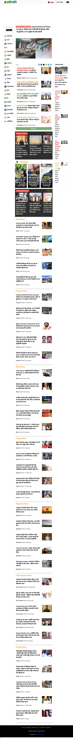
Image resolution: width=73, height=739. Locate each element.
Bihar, (23, 378)
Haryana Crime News (23, 27)
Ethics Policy (34, 727)
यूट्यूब (51, 2)
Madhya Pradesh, (27, 78)
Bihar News (20, 367)
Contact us (42, 727)
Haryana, (24, 302)
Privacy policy (47, 727)
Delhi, (23, 231)
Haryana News (21, 291)
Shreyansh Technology (39, 734)
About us (23, 727)
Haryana (17, 64)
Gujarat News (21, 438)
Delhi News (20, 219)
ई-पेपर (60, 2)
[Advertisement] (37, 14)
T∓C (38, 727)
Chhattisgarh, (26, 89)
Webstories (24, 162)
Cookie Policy (28, 727)
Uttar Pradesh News (24, 575)
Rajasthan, (23, 515)
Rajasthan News (22, 504)
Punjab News (21, 647)
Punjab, (23, 660)
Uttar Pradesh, (26, 113)
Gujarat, (23, 448)
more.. (33, 128)
